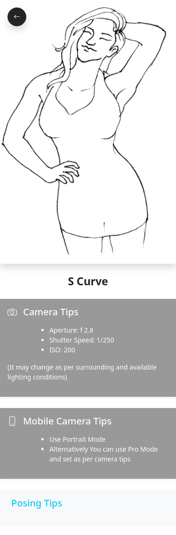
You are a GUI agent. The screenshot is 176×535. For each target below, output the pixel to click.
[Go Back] (17, 16)
